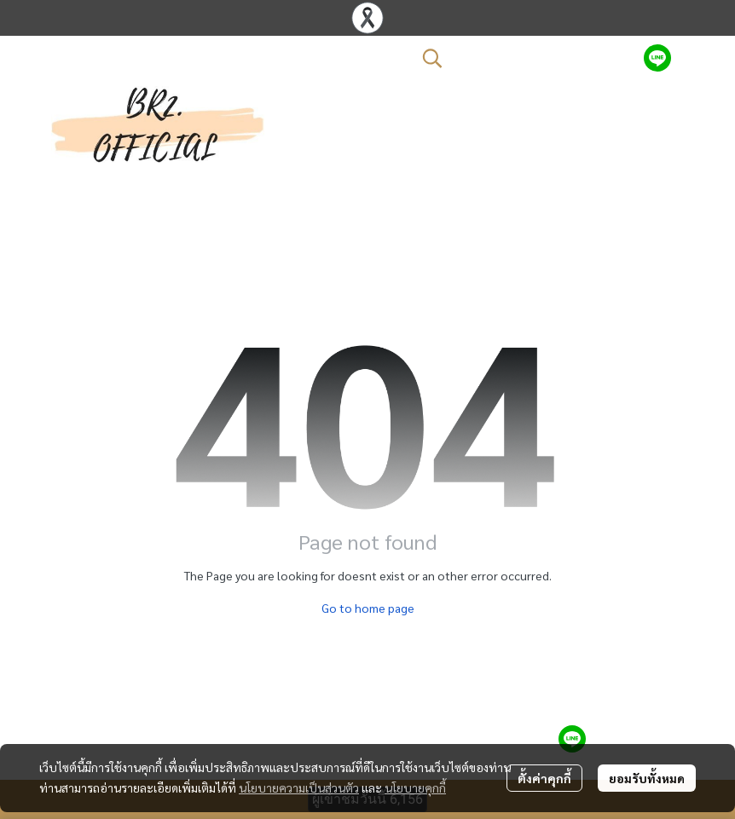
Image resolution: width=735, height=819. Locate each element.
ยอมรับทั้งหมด (647, 778)
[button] (524, 57)
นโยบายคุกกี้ (415, 787)
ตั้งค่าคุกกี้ (544, 778)
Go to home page (367, 607)
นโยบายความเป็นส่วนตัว (299, 787)
